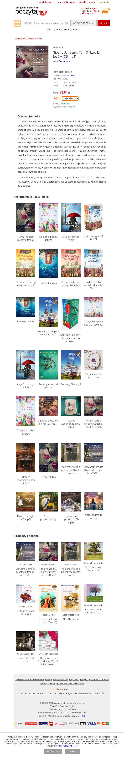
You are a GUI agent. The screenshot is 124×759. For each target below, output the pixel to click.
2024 (33, 693)
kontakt (82, 2)
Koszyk (48, 679)
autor (66, 29)
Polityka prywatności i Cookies (94, 679)
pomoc (92, 2)
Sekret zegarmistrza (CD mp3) (70, 423)
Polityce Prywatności (67, 746)
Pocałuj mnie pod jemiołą (48, 386)
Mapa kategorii (66, 693)
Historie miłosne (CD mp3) (26, 613)
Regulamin (74, 679)
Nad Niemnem (71, 619)
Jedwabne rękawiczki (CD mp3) (71, 519)
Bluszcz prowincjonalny (48, 518)
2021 (50, 693)
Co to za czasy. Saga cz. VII (93, 569)
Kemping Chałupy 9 (70, 384)
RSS (83, 716)
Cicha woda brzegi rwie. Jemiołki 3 (26, 284)
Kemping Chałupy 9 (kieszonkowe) (48, 333)
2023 (38, 693)
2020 (55, 693)
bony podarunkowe (67, 2)
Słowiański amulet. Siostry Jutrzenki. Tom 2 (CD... (93, 470)
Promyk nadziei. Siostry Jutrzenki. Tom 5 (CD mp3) (93, 423)
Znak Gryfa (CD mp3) (26, 660)
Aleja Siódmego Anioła (71, 238)
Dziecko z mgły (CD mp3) (25, 518)
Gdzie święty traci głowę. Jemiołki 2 (71, 284)
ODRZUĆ (73, 751)
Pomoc (43, 683)
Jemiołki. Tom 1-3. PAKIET (93, 238)
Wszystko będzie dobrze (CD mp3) (93, 323)
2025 (27, 693)
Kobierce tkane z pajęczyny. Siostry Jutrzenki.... (71, 470)
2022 (44, 693)
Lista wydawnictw (82, 693)
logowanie (104, 2)
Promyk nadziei (48, 476)
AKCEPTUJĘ (52, 751)
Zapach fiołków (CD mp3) (93, 376)
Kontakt (51, 683)
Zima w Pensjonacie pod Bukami (25, 480)
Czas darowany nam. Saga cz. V (93, 611)
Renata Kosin (65, 61)
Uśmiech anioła (48, 283)
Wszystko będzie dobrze (48, 238)
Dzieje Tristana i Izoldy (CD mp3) (48, 621)
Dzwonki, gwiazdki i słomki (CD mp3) (48, 422)
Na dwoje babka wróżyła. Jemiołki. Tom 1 (93, 285)
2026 (21, 693)
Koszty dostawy (60, 679)
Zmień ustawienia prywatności (70, 683)
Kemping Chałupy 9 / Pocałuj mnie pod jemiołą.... (70, 338)
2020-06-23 (68, 85)
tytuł (75, 29)
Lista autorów (98, 693)
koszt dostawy (45, 2)
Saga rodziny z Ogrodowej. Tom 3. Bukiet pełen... (48, 661)
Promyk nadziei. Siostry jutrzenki (25, 238)
